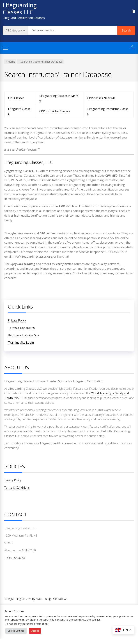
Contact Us (60, 599)
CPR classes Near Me (101, 98)
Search (126, 30)
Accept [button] (35, 630)
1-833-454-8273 (14, 558)
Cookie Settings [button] (16, 630)
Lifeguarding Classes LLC (20, 8)
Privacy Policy (17, 320)
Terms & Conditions (21, 328)
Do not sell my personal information (26, 624)
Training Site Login (21, 343)
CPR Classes (16, 98)
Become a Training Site (23, 335)
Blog (48, 599)
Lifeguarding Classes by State (23, 599)
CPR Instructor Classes (54, 111)
